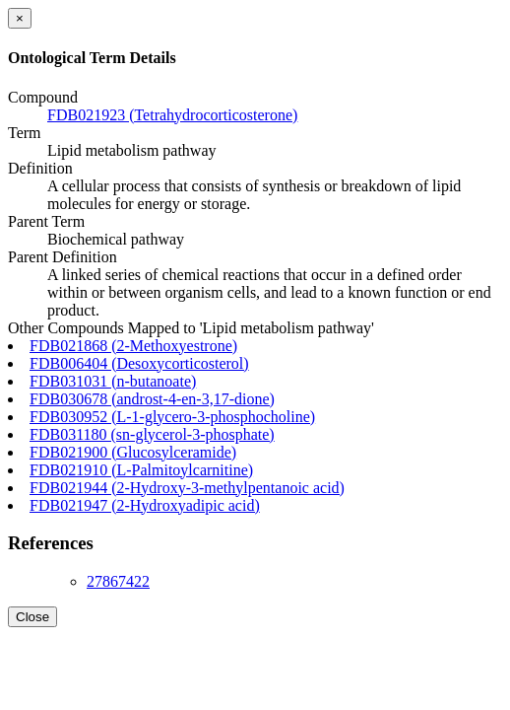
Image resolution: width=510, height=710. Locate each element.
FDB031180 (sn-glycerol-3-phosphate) (152, 434)
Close (32, 616)
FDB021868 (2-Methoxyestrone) (133, 345)
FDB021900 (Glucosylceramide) (133, 452)
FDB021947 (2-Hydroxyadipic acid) (145, 505)
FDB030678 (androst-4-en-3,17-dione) (152, 398)
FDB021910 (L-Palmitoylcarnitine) (141, 470)
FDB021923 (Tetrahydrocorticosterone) (172, 114)
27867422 (118, 581)
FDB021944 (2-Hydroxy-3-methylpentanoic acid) (187, 487)
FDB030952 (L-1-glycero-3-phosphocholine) (172, 416)
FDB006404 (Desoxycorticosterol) (139, 363)
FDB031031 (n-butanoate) (113, 381)
